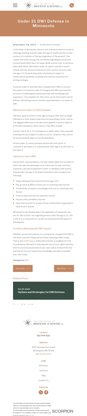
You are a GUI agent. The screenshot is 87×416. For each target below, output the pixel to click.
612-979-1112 (43, 335)
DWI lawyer (30, 241)
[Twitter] (41, 392)
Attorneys (43, 365)
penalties (48, 134)
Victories (43, 370)
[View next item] (30, 304)
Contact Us (43, 380)
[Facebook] (46, 392)
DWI (26, 260)
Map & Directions (43, 354)
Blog (44, 375)
